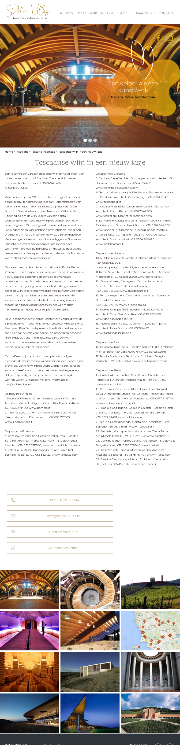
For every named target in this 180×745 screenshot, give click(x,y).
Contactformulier (51, 516)
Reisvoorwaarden (136, 516)
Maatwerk (145, 13)
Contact (166, 13)
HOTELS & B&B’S (119, 13)
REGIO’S (66, 13)
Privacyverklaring (17, 734)
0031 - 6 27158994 (51, 500)
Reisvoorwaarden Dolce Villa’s (122, 730)
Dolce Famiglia (90, 13)
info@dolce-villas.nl (136, 500)
